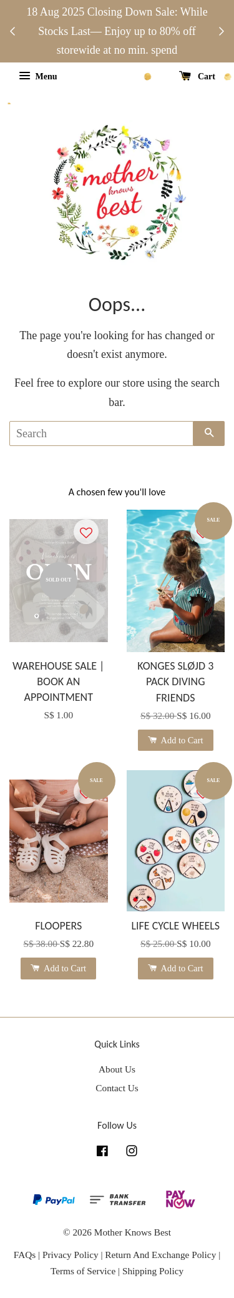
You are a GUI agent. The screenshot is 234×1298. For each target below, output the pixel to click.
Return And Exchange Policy (160, 1254)
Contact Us (116, 1087)
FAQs (25, 1254)
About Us (117, 1069)
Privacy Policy (70, 1254)
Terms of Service (84, 1271)
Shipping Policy (152, 1271)
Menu (38, 76)
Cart (197, 76)
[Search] (101, 433)
